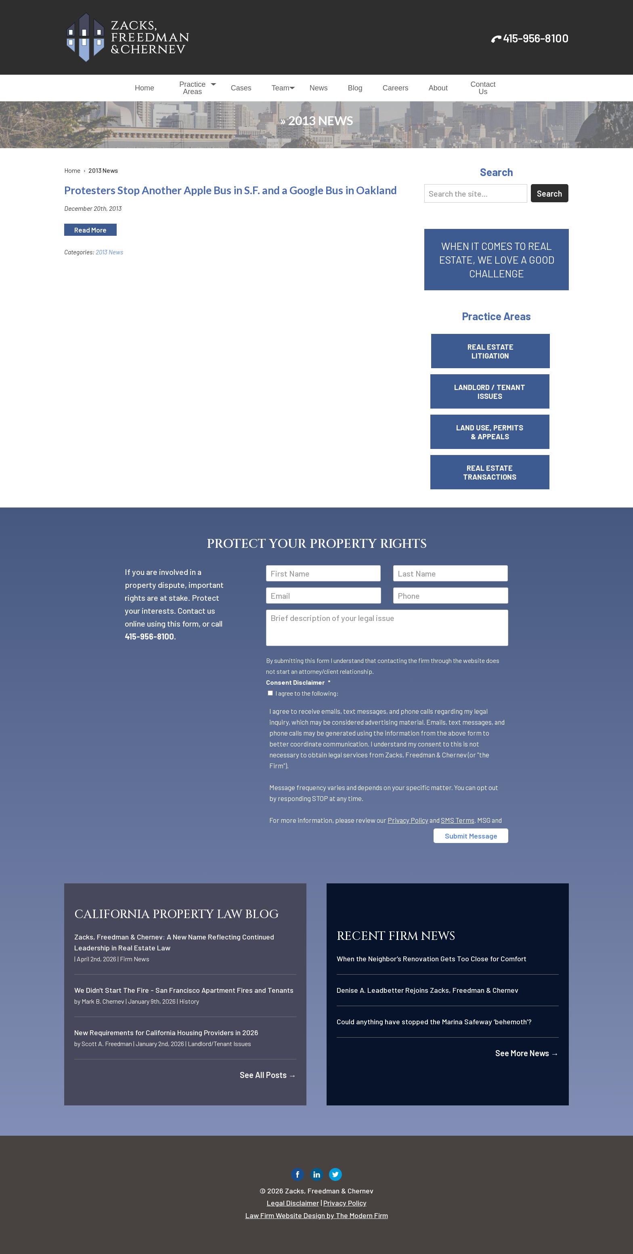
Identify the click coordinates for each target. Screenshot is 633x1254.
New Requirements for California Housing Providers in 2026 (166, 1032)
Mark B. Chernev (103, 1001)
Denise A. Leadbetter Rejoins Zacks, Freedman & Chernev (427, 990)
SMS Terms (457, 820)
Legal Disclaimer (293, 1202)
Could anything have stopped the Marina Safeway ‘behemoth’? (434, 1021)
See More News (527, 1053)
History (189, 1001)
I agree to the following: (307, 693)
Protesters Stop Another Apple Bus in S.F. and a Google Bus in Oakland (230, 190)
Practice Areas (192, 88)
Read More (90, 230)
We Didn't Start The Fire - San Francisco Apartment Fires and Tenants (183, 990)
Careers (396, 88)
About (438, 88)
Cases (241, 88)
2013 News (109, 252)
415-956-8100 (536, 38)
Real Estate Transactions (496, 472)
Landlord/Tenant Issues (219, 1043)
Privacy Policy (408, 820)
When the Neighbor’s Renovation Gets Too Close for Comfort (431, 958)
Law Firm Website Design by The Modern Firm (316, 1215)
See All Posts (268, 1075)
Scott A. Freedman (107, 1043)
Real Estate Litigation (497, 351)
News (319, 88)
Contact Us (482, 88)
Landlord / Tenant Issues (496, 392)
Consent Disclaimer (298, 682)
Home (144, 88)
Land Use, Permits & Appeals (496, 432)
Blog (355, 88)
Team (280, 88)
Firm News (134, 959)
